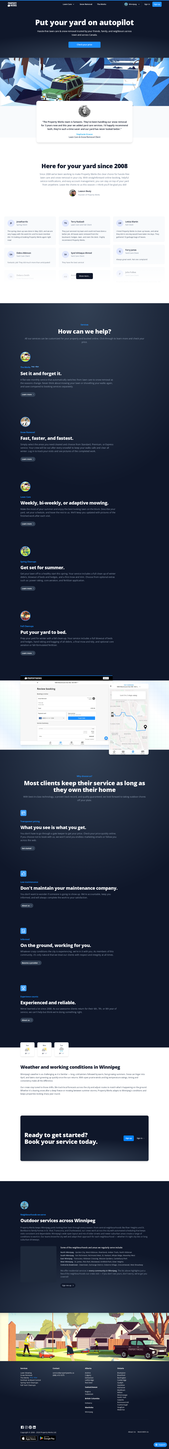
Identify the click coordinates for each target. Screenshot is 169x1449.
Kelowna (88, 1403)
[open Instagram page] (26, 1427)
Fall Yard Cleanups (28, 1385)
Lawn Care (69, 4)
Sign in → (141, 1138)
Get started (28, 848)
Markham (121, 1390)
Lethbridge (89, 1380)
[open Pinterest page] (30, 1427)
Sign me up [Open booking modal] (68, 1285)
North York (121, 1397)
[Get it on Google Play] (47, 1438)
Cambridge (121, 1380)
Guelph (120, 1382)
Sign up (157, 4)
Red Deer (89, 1382)
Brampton (121, 1373)
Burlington (121, 1378)
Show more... (84, 276)
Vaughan (121, 1407)
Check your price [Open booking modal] (84, 44)
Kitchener (121, 1387)
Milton (120, 1392)
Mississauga (122, 1395)
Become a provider (31, 963)
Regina (88, 1391)
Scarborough (122, 1405)
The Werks (101, 4)
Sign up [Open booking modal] (129, 1138)
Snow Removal (86, 4)
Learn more (28, 394)
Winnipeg (132, 4)
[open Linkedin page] (34, 1427)
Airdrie (88, 1373)
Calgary (88, 1375)
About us (27, 905)
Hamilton (121, 1385)
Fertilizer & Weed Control (30, 1380)
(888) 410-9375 (58, 1375)
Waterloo (121, 1409)
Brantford (121, 1375)
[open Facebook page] (22, 1427)
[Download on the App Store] (28, 1438)
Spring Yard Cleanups (29, 1382)
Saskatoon (89, 1394)
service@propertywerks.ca (63, 1373)
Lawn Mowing (26, 1373)
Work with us (143, 1432)
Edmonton (89, 1378)
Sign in (147, 4)
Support (160, 1444)
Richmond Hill (123, 1402)
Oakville (120, 1400)
